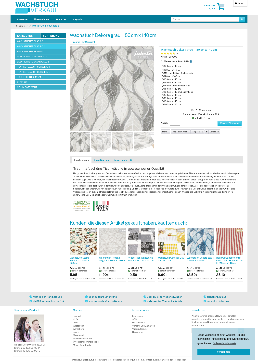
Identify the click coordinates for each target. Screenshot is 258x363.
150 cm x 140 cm (171, 89)
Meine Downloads (82, 345)
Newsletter (137, 332)
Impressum (137, 316)
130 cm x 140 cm (171, 79)
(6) (178, 53)
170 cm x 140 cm (171, 95)
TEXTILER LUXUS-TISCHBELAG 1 (33, 67)
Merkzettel (78, 335)
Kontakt (77, 316)
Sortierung (51, 35)
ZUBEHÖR (22, 82)
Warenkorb (78, 329)
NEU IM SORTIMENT (27, 87)
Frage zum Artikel (180, 132)
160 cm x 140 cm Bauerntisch (177, 92)
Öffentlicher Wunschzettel (86, 342)
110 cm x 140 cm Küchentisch (177, 73)
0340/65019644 (31, 348)
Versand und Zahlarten (143, 326)
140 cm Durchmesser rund (176, 85)
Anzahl (164, 123)
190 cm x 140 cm (171, 101)
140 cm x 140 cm (171, 82)
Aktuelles (60, 19)
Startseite (21, 19)
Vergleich (214, 132)
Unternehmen (41, 19)
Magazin (77, 19)
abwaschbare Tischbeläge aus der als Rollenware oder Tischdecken (141, 360)
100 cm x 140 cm (171, 70)
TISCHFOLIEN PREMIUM (29, 77)
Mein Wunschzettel (82, 338)
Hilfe (75, 319)
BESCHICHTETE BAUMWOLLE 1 (33, 56)
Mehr (165, 132)
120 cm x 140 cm (171, 76)
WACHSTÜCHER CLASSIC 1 (30, 41)
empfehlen (197, 132)
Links (75, 322)
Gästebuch (78, 326)
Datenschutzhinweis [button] (224, 343)
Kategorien (25, 35)
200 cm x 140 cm (171, 104)
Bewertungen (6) (123, 160)
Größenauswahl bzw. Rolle (179, 61)
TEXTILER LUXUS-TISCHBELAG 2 (33, 72)
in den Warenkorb (229, 123)
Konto (76, 332)
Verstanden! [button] (224, 351)
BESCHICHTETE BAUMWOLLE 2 (33, 62)
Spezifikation (101, 160)
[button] (191, 61)
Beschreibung (81, 160)
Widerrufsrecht (139, 329)
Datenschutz (138, 322)
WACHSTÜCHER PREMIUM (30, 51)
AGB (134, 319)
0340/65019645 (31, 351)
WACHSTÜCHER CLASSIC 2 (45, 26)
